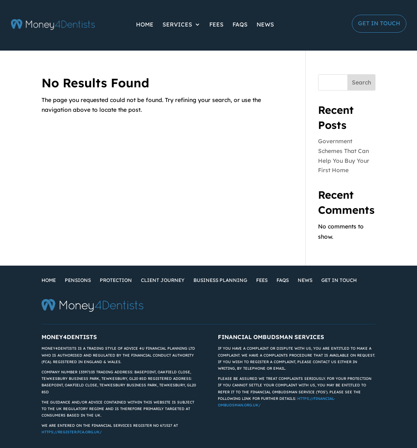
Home (145, 24)
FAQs (240, 24)
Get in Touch (379, 23)
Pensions (78, 280)
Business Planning (220, 280)
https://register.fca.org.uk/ (72, 432)
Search (361, 82)
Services (177, 24)
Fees (216, 24)
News (265, 24)
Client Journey (162, 280)
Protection (116, 280)
